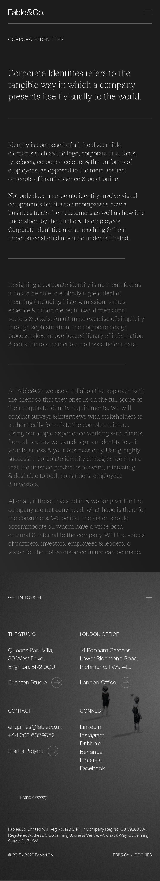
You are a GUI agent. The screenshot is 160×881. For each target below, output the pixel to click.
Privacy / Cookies (132, 855)
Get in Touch (80, 597)
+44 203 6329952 (31, 735)
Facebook (92, 768)
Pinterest (91, 760)
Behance (91, 751)
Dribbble (90, 743)
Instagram (92, 735)
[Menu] (148, 12)
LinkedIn (90, 727)
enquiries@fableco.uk (35, 727)
